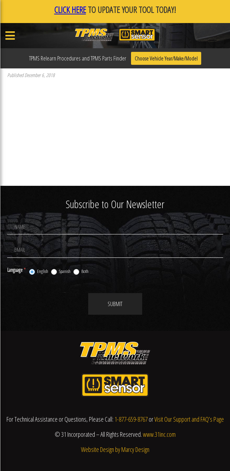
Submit (115, 304)
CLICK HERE (70, 9)
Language (16, 269)
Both (81, 271)
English (38, 271)
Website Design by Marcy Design (115, 449)
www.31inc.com (159, 434)
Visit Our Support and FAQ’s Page (189, 419)
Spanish (61, 271)
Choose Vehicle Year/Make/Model (166, 58)
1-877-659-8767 (131, 419)
